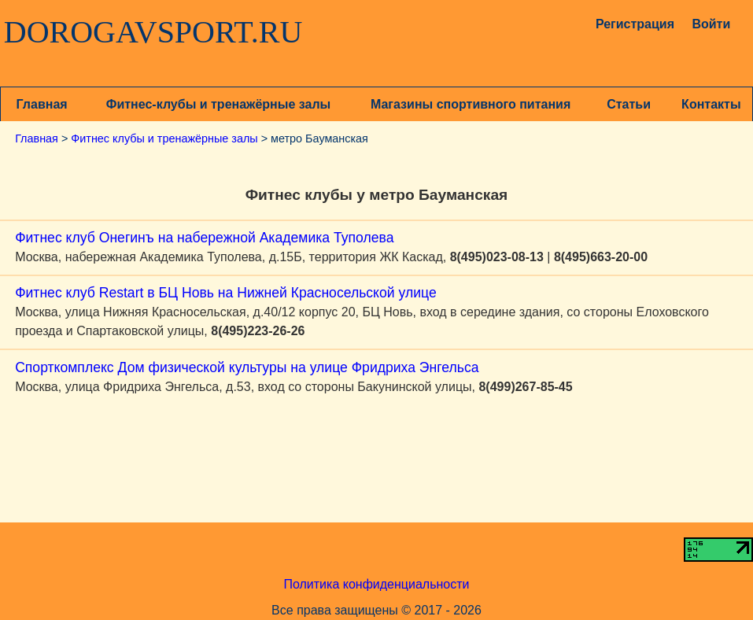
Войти (711, 24)
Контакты (710, 104)
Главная (42, 104)
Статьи (629, 104)
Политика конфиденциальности (376, 584)
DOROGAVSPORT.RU (153, 32)
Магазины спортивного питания (470, 104)
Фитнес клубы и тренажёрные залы (164, 138)
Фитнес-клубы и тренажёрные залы (218, 104)
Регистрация (629, 24)
